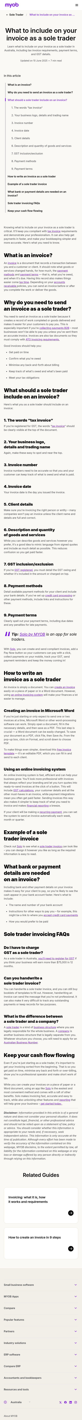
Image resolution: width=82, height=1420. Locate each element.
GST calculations (23, 790)
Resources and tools (16, 1389)
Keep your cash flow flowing (25, 210)
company (63, 1031)
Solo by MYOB (32, 634)
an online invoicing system (27, 694)
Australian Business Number (21, 1042)
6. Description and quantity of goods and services (41, 145)
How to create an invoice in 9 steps (34, 1237)
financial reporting (38, 805)
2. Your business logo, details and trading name (40, 115)
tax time (24, 282)
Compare (9, 1308)
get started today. (51, 1103)
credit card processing (58, 595)
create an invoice (64, 687)
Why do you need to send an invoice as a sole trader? (40, 92)
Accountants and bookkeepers (22, 1377)
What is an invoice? (20, 84)
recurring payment (50, 812)
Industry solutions (15, 1343)
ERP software (12, 1354)
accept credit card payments (60, 915)
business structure (45, 1027)
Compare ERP (12, 1366)
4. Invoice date (20, 130)
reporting (64, 1099)
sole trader (12, 1027)
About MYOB (10, 1416)
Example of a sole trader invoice (27, 184)
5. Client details (21, 138)
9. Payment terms (22, 168)
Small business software (19, 1284)
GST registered (23, 570)
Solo (12, 649)
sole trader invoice (51, 846)
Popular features (14, 1319)
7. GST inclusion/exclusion (27, 153)
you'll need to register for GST (56, 958)
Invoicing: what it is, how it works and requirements (28, 1199)
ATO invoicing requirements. (43, 339)
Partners (9, 1331)
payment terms (29, 274)
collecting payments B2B (54, 328)
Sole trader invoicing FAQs (24, 203)
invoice (12, 263)
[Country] (19, 1402)
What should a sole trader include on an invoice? (37, 100)
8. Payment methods (24, 161)
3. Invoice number (22, 123)
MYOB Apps (11, 1296)
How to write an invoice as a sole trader (32, 176)
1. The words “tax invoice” (27, 107)
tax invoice (54, 231)
